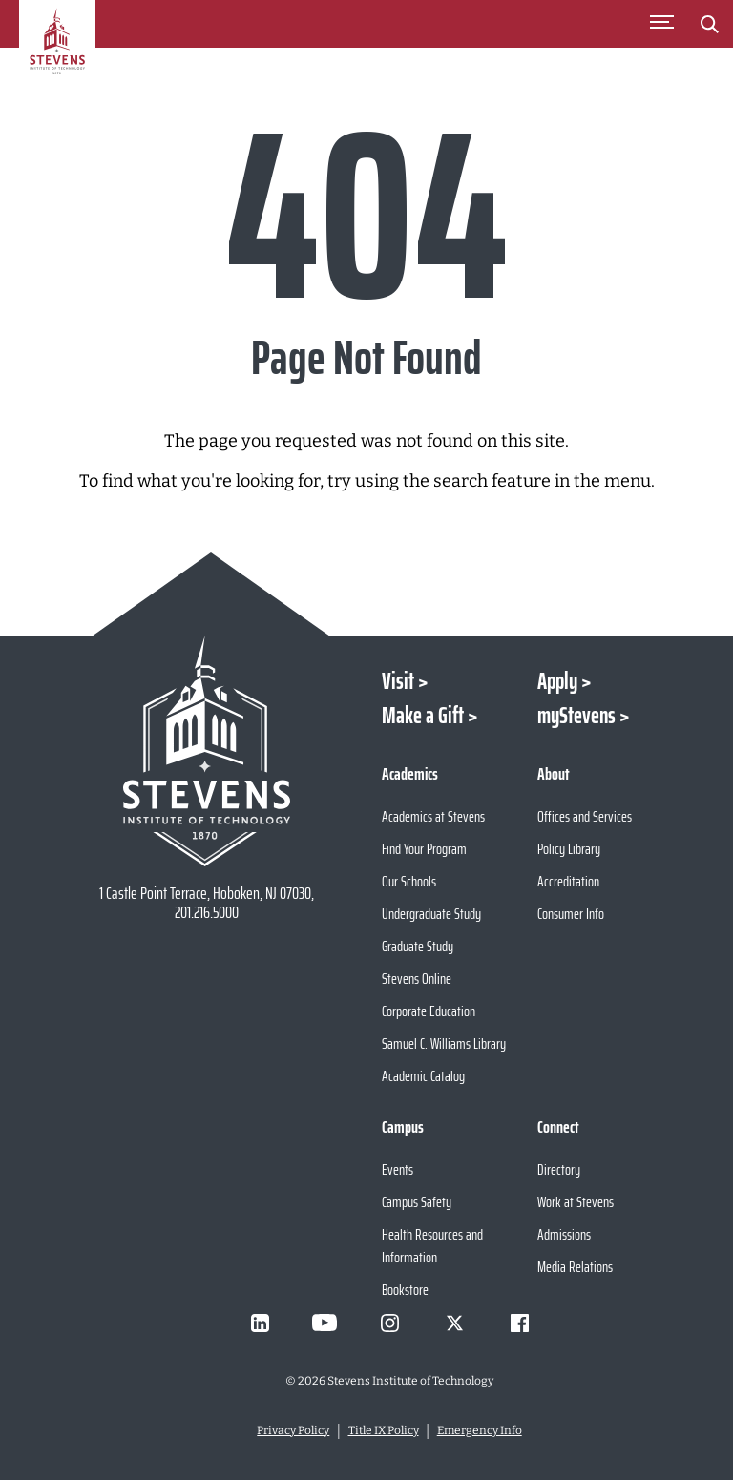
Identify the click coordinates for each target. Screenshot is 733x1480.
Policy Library (568, 849)
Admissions (564, 1234)
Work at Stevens (575, 1202)
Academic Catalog (423, 1076)
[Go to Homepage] (57, 51)
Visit (398, 681)
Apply (557, 681)
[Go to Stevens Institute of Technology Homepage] (206, 751)
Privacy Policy (293, 1430)
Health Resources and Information (432, 1245)
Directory (558, 1169)
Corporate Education (428, 1011)
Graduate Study (417, 946)
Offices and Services (584, 816)
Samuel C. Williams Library (444, 1043)
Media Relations (575, 1267)
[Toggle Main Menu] (661, 24)
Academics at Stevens (433, 816)
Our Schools (409, 881)
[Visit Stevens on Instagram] (389, 1323)
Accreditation (568, 881)
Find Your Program (424, 849)
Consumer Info (570, 914)
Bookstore (405, 1290)
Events (397, 1169)
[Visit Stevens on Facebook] (519, 1323)
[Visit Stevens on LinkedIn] (260, 1323)
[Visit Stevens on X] (454, 1323)
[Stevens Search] (709, 24)
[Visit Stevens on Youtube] (325, 1323)
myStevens (576, 716)
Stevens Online (416, 978)
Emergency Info (479, 1430)
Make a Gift (423, 716)
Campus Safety (416, 1202)
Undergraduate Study (431, 914)
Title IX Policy (383, 1430)
